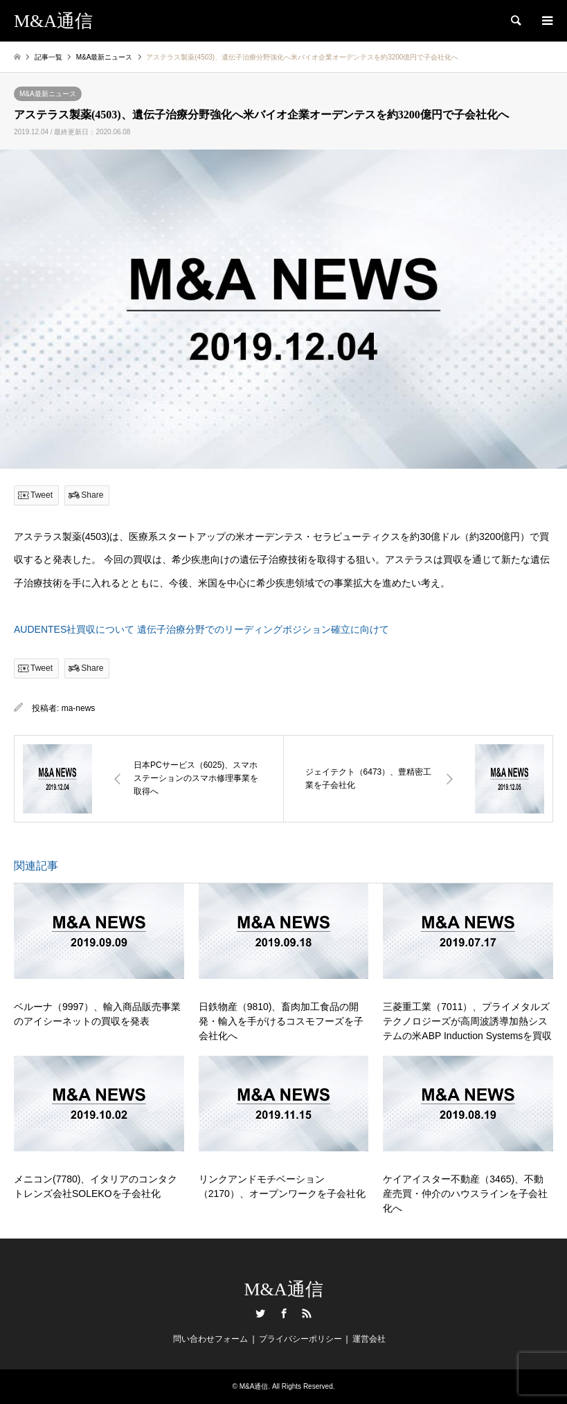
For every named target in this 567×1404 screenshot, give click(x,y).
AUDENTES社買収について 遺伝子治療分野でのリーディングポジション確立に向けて (201, 629)
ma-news (79, 708)
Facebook (284, 1313)
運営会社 (369, 1339)
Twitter (260, 1313)
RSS (307, 1313)
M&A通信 (283, 1289)
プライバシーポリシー (300, 1339)
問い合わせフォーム (210, 1339)
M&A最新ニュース (47, 94)
